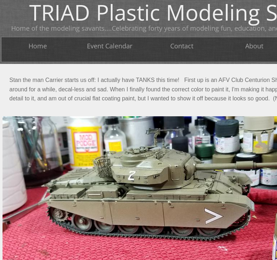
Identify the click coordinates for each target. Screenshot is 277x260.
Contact (181, 46)
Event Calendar (109, 46)
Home (37, 46)
